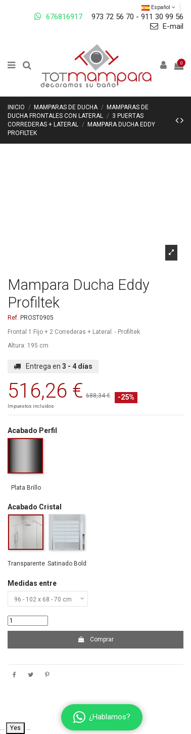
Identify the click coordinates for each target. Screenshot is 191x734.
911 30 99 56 (162, 16)
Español (158, 7)
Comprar (95, 639)
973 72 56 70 (112, 16)
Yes (15, 727)
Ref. (13, 317)
